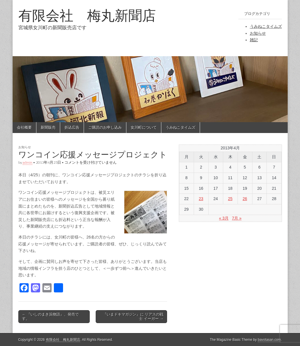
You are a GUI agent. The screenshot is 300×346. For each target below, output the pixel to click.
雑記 (254, 40)
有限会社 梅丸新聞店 (87, 15)
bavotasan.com (269, 340)
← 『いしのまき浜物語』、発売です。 (50, 316)
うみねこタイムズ (266, 26)
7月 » (236, 218)
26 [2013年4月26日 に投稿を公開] (245, 198)
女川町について (144, 127)
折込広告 (71, 127)
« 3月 (223, 218)
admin (27, 162)
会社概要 (24, 127)
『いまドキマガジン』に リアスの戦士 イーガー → (133, 316)
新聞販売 (48, 127)
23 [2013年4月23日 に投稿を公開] (201, 198)
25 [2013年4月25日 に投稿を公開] (230, 198)
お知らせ (258, 33)
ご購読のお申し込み (105, 127)
